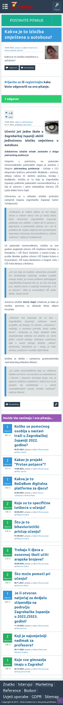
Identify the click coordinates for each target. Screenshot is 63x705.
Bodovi (30, 690)
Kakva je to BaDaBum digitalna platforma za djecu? (31, 483)
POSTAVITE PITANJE (27, 20)
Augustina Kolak (23, 672)
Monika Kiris (22, 628)
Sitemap (52, 696)
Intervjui (25, 684)
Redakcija (29, 122)
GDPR (37, 696)
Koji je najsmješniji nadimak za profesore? (30, 640)
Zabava (41, 650)
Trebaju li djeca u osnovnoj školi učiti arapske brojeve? (31, 554)
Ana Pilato (31, 495)
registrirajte (34, 82)
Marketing (44, 684)
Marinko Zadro (23, 566)
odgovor (18, 122)
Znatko (29, 125)
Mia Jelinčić (18, 50)
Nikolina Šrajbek (21, 652)
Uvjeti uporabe (15, 696)
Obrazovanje (43, 450)
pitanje (18, 48)
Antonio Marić (23, 586)
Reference (12, 690)
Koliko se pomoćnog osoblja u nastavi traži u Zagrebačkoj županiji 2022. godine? (31, 435)
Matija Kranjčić (23, 515)
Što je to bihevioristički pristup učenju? (27, 527)
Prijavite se (13, 82)
